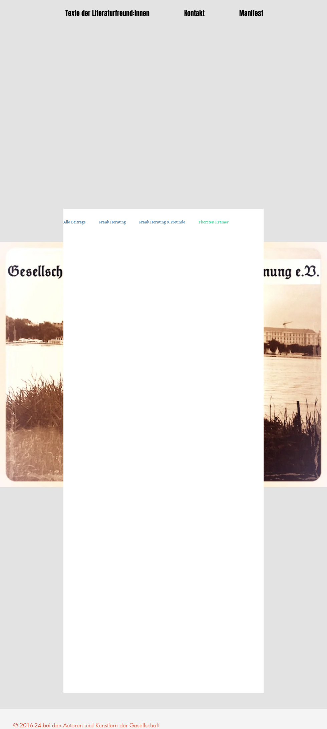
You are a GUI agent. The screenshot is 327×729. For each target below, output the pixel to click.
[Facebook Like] (262, 705)
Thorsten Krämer (214, 222)
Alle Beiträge (74, 222)
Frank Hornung (112, 222)
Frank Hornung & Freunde (162, 222)
